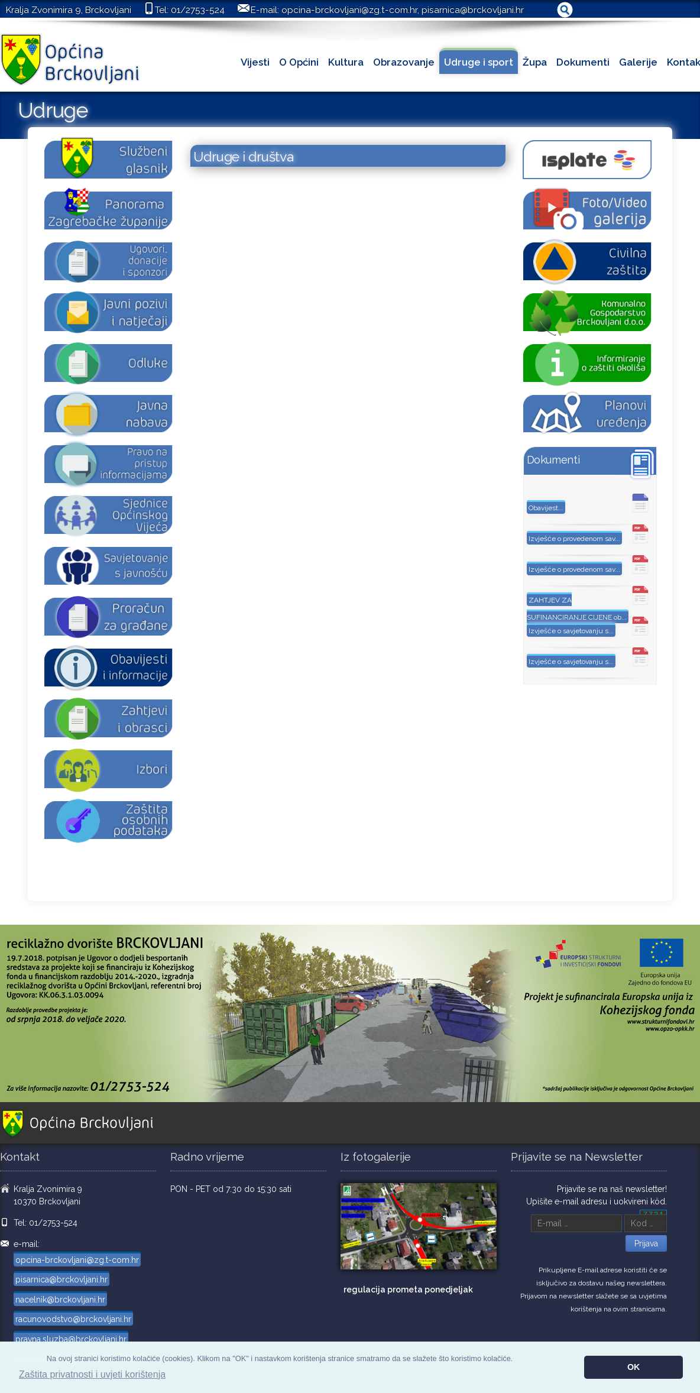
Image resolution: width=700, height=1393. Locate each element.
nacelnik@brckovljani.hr (60, 1299)
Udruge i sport (478, 62)
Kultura (346, 62)
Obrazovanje (404, 62)
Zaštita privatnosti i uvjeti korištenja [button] (92, 1374)
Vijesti (255, 62)
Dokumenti (583, 62)
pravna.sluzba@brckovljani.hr (71, 1339)
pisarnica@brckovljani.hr (473, 10)
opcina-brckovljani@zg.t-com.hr (349, 10)
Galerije (638, 62)
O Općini (299, 62)
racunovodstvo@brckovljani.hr (73, 1319)
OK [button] (633, 1367)
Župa (535, 62)
